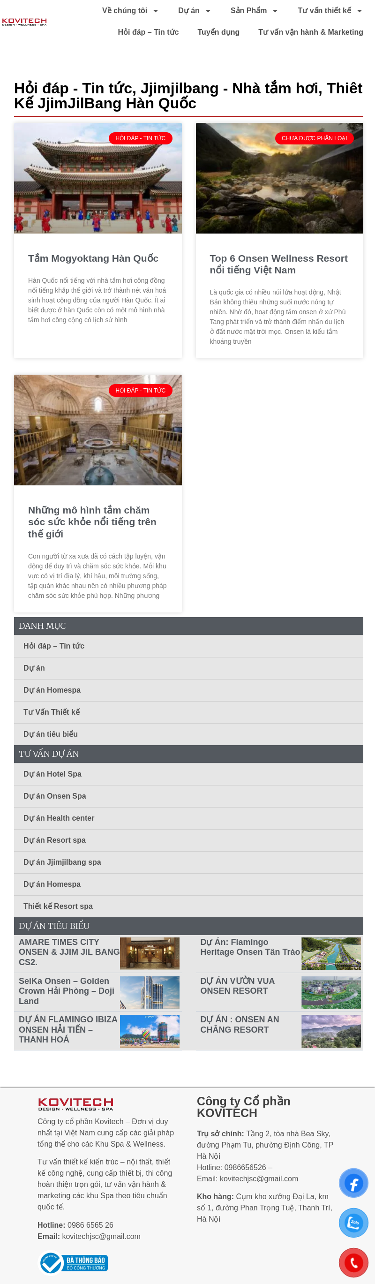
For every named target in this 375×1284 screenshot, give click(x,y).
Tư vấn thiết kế (330, 10)
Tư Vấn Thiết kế (51, 712)
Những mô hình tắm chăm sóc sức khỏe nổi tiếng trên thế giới (92, 522)
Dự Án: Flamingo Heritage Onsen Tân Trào (250, 947)
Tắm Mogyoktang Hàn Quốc (93, 258)
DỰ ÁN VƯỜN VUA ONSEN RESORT (238, 986)
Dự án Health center (58, 818)
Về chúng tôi (130, 10)
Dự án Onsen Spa (54, 796)
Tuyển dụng (219, 32)
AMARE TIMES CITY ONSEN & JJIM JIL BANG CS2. (69, 952)
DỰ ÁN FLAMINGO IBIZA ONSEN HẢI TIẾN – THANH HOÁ (68, 1029)
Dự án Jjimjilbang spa (62, 862)
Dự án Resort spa (54, 840)
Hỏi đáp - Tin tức (73, 88)
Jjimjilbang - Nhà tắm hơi (229, 88)
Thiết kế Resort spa (58, 906)
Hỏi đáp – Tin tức (148, 32)
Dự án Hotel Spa (52, 774)
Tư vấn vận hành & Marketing (310, 32)
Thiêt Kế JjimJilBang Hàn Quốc (188, 96)
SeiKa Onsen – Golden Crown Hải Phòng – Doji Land (66, 991)
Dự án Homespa (52, 690)
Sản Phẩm (255, 10)
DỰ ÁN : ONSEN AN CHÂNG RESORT (240, 1025)
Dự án (195, 10)
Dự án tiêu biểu (50, 734)
